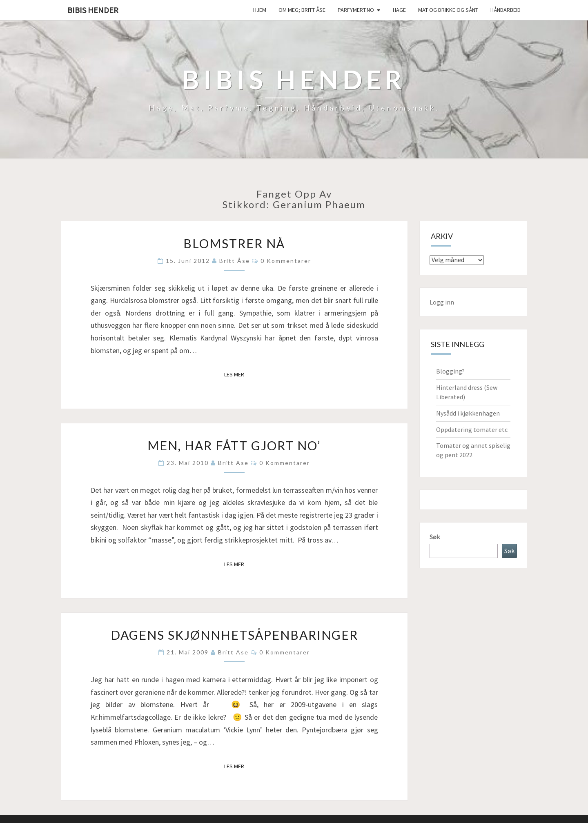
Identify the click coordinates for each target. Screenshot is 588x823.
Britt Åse (234, 260)
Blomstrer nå (234, 243)
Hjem (259, 9)
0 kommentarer (286, 260)
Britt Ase (233, 462)
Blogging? (450, 371)
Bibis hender (92, 10)
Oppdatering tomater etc (472, 429)
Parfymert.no (356, 9)
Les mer (236, 374)
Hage (399, 9)
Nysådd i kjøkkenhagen (468, 413)
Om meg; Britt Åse (301, 9)
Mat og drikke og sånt (448, 9)
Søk (435, 537)
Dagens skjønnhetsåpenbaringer (234, 634)
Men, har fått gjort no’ (234, 445)
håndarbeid (505, 9)
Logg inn (442, 302)
